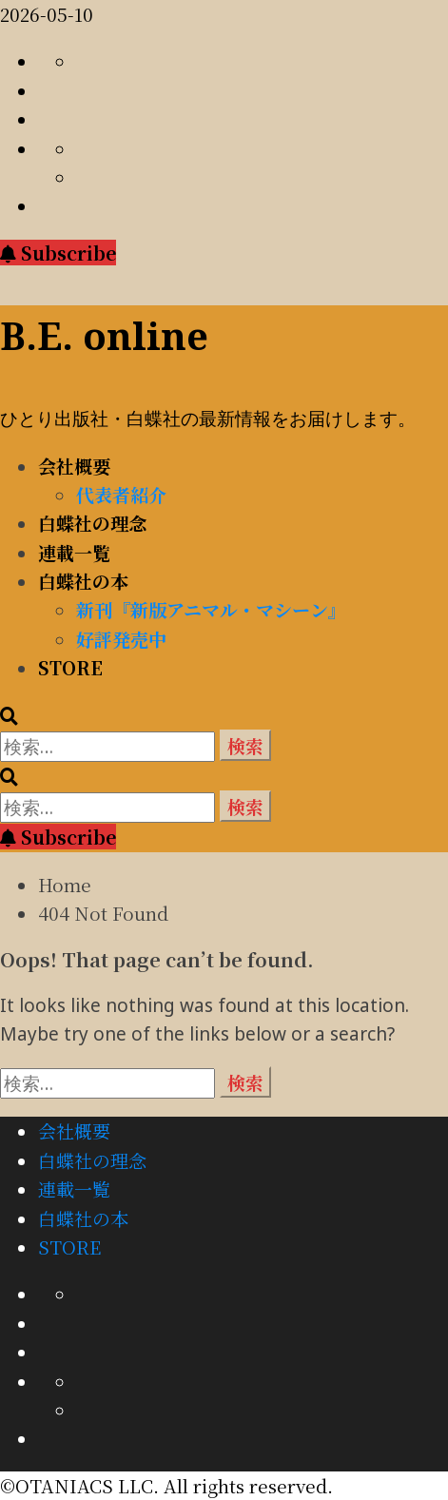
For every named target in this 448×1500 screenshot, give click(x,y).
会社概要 (74, 465)
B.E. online (104, 335)
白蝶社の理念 (92, 523)
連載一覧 (74, 552)
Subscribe (58, 252)
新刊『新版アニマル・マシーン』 (211, 609)
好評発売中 (121, 639)
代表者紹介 (121, 494)
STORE (70, 667)
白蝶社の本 (83, 581)
